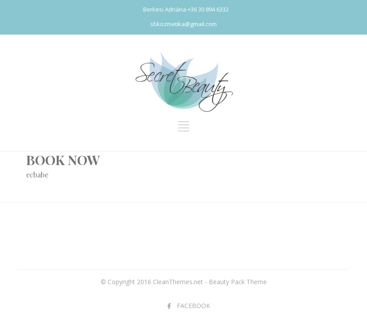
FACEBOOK (193, 305)
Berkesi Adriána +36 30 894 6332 (186, 9)
